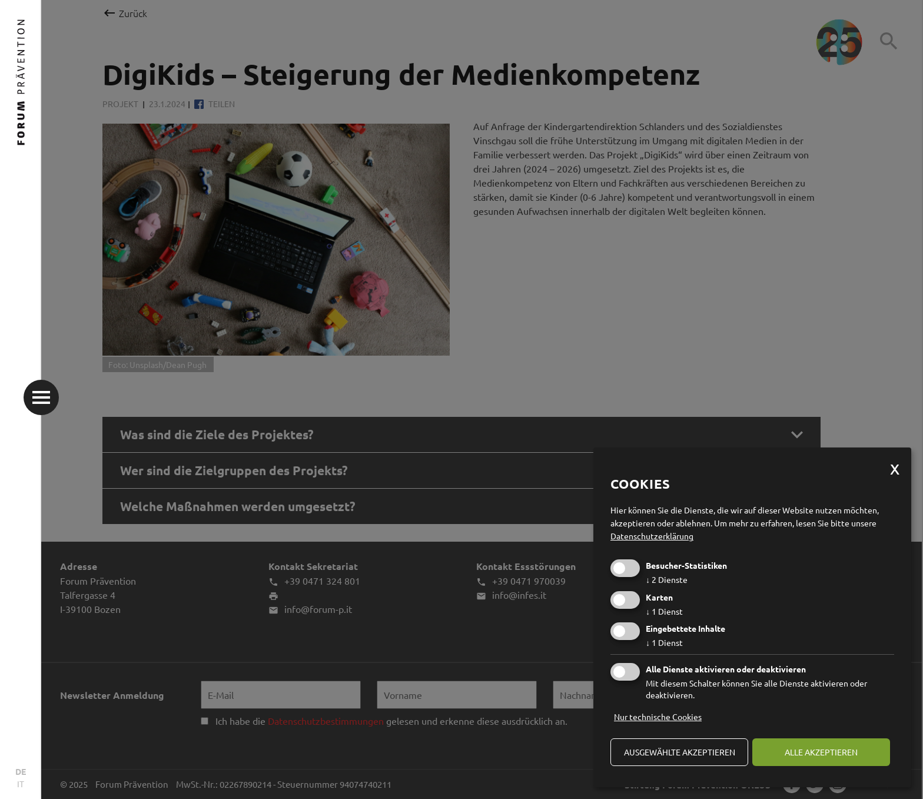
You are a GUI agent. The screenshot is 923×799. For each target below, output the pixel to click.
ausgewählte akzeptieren (679, 752)
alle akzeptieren (821, 752)
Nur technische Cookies (658, 716)
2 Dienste (667, 579)
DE (20, 771)
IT (20, 783)
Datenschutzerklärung (651, 536)
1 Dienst (664, 611)
